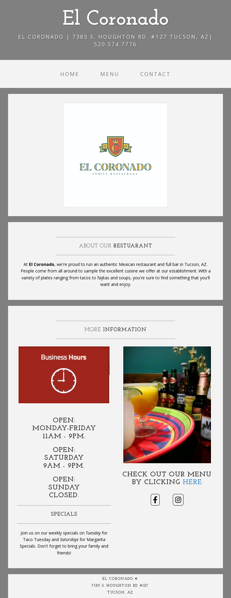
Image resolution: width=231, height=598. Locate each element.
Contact (155, 74)
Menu (109, 74)
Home (69, 74)
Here (192, 482)
